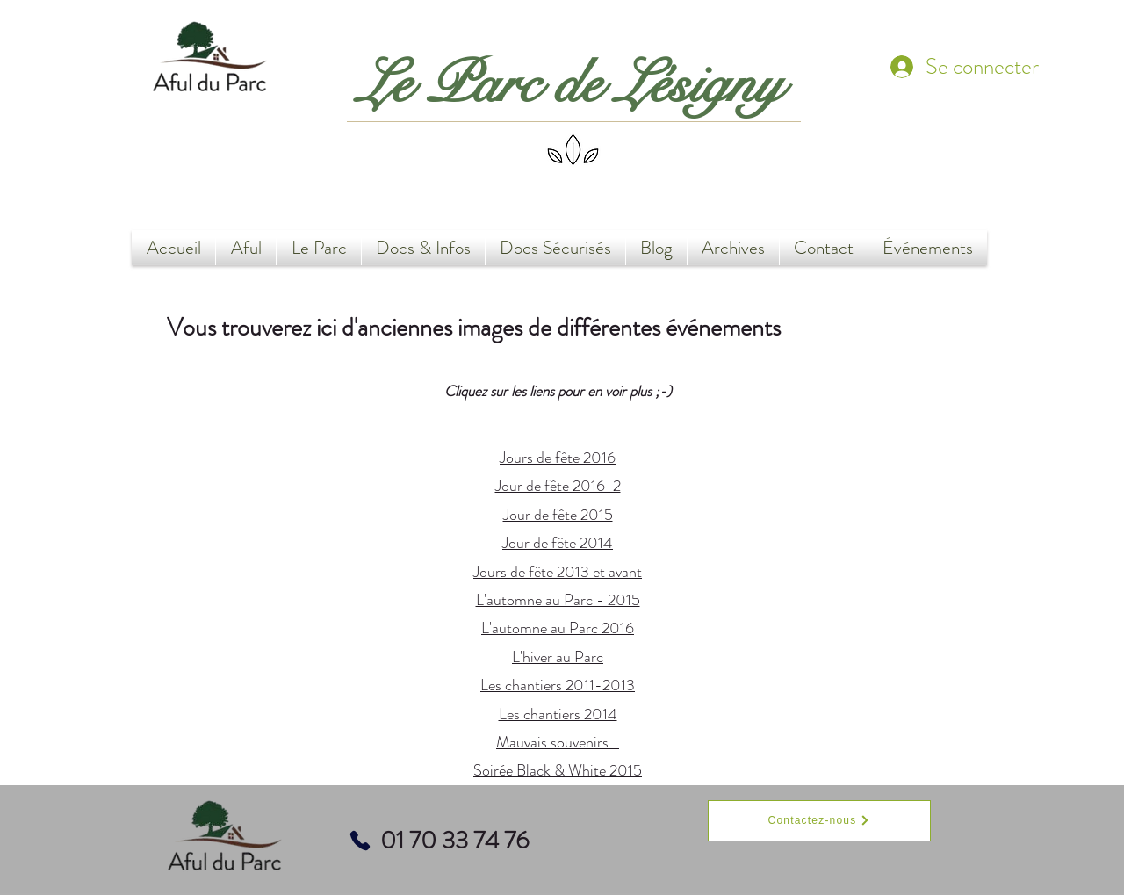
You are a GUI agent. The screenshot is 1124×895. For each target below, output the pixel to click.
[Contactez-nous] (819, 820)
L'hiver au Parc (557, 657)
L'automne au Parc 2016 (557, 628)
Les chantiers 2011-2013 (557, 685)
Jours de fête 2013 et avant (557, 571)
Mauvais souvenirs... (557, 742)
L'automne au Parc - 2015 (558, 599)
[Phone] (360, 840)
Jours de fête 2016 (558, 457)
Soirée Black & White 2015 (557, 770)
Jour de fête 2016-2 (558, 485)
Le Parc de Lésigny (570, 84)
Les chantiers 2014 (558, 714)
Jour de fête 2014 (557, 542)
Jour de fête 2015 (558, 514)
